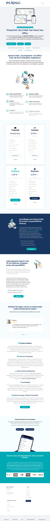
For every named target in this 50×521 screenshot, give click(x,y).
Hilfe (8, 507)
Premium (33, 235)
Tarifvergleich (29, 502)
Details (15, 164)
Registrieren (15, 160)
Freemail (28, 500)
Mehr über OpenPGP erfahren (29, 384)
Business (40, 235)
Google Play (35, 429)
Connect (29, 235)
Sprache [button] (28, 506)
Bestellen (29, 155)
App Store (25, 429)
